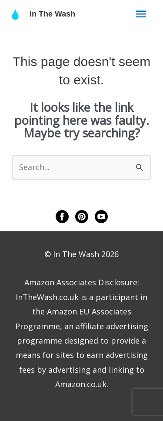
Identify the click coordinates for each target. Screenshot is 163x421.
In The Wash (52, 14)
